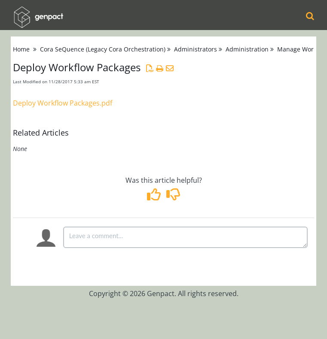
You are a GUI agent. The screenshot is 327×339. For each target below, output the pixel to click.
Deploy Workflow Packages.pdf (62, 103)
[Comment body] (185, 237)
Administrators (195, 49)
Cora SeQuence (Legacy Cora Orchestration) (102, 49)
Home (21, 49)
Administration (247, 49)
